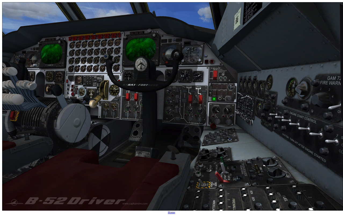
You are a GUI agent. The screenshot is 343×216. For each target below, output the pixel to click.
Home (171, 212)
